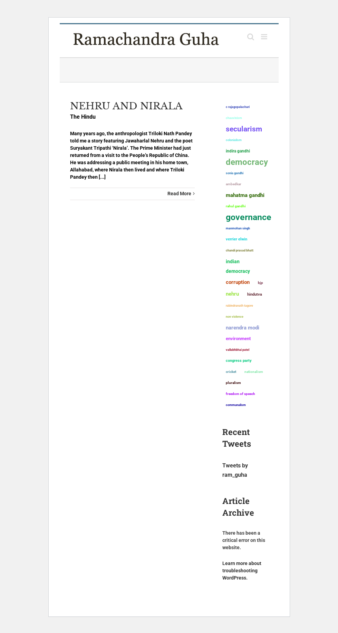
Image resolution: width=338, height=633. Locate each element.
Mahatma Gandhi (245, 195)
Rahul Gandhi (236, 206)
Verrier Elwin (236, 239)
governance (248, 217)
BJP (260, 282)
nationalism (253, 372)
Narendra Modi (242, 328)
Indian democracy (238, 266)
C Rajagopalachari (238, 107)
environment (238, 338)
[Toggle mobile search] (250, 36)
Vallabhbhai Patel (237, 350)
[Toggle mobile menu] (264, 36)
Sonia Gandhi (234, 173)
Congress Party (239, 360)
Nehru (232, 294)
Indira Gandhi (238, 151)
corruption (238, 282)
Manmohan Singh (238, 228)
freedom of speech (240, 394)
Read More (179, 193)
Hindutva (254, 294)
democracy (247, 162)
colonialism (234, 140)
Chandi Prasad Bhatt (239, 250)
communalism (236, 405)
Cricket (231, 372)
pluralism (233, 382)
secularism (244, 129)
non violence (234, 316)
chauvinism (234, 118)
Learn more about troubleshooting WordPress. (241, 571)
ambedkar (233, 184)
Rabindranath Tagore (239, 305)
